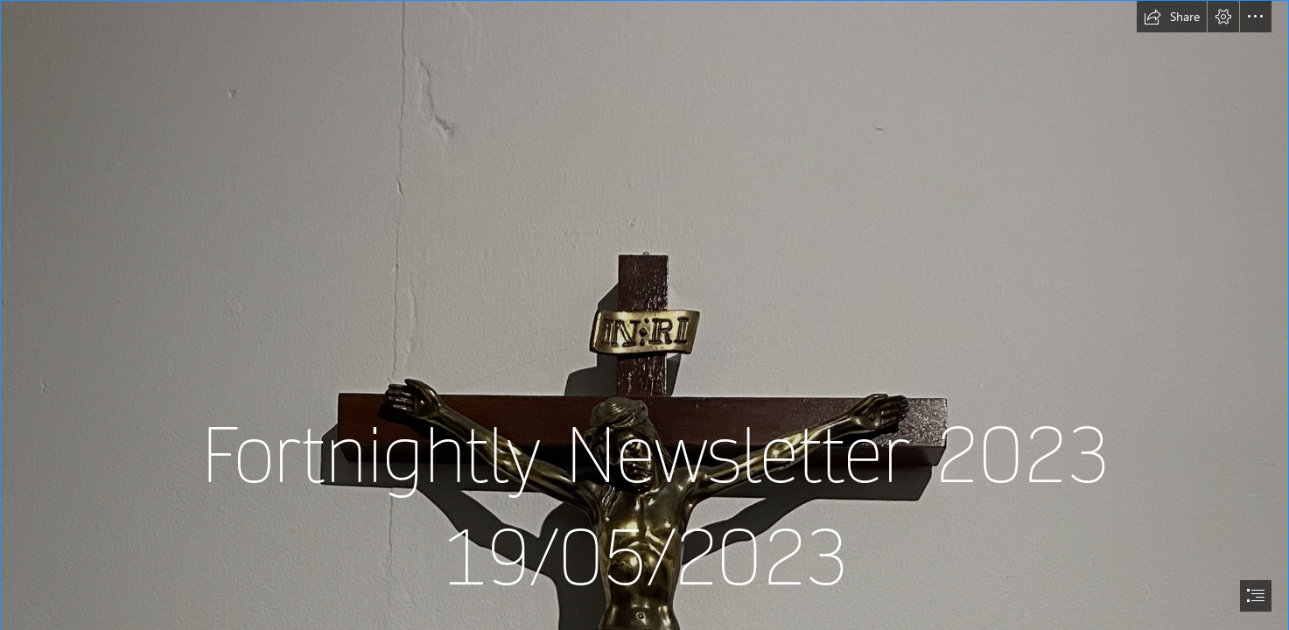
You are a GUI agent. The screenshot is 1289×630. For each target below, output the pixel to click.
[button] (1172, 16)
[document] (644, 315)
